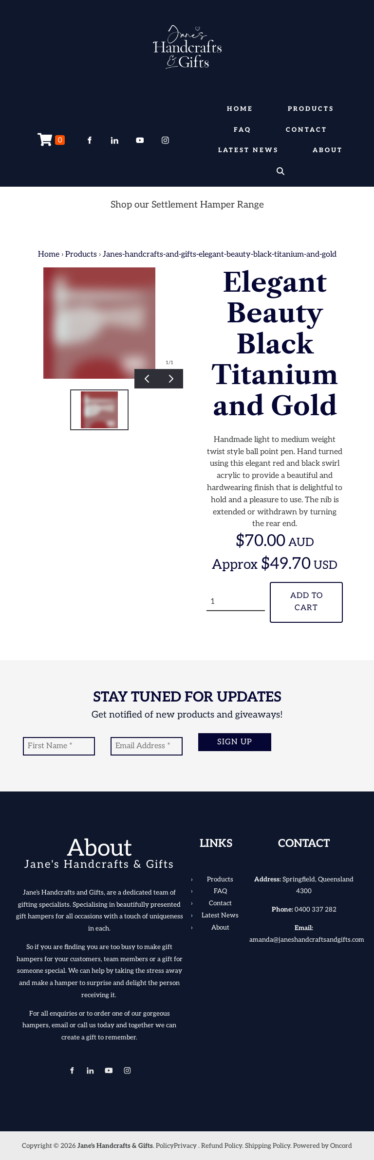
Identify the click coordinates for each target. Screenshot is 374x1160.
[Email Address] (147, 746)
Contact (306, 130)
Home (240, 109)
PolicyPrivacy (176, 1146)
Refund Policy (221, 1146)
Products (311, 109)
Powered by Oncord (322, 1146)
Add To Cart (306, 602)
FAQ (242, 130)
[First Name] (59, 746)
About (328, 150)
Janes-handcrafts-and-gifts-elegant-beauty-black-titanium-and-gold (220, 254)
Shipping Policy (267, 1146)
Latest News (248, 150)
